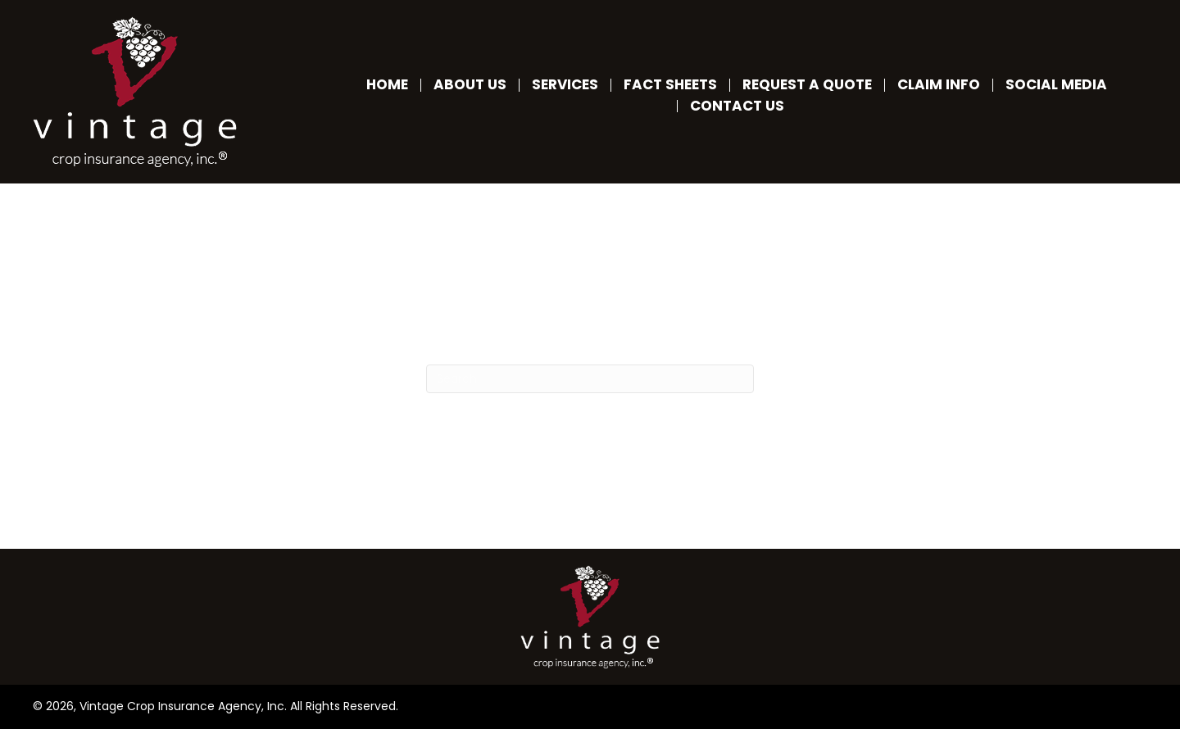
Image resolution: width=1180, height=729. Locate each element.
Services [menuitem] (565, 85)
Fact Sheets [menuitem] (670, 85)
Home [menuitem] (387, 85)
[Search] (590, 378)
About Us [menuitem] (469, 85)
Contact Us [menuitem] (737, 106)
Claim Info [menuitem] (938, 85)
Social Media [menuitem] (1056, 85)
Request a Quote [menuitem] (807, 85)
